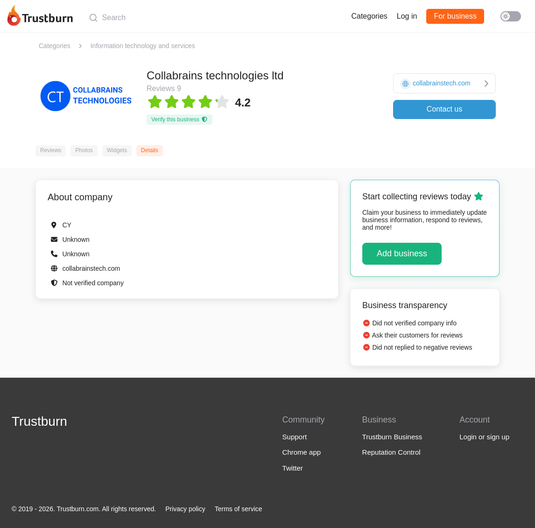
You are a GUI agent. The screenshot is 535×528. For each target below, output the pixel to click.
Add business (402, 253)
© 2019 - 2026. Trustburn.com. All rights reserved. (84, 509)
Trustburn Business (392, 437)
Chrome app (301, 452)
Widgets (117, 150)
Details (149, 150)
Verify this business (179, 119)
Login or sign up (484, 437)
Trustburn (39, 421)
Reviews (50, 150)
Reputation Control (391, 452)
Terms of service (238, 509)
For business (455, 16)
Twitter (292, 468)
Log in (407, 16)
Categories (369, 16)
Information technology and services (143, 45)
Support (294, 437)
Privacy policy (185, 509)
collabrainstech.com (91, 268)
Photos (83, 150)
